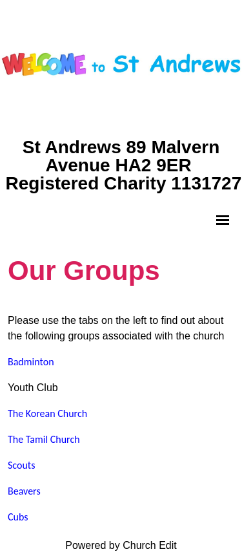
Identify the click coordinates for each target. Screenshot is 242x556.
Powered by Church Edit (121, 545)
